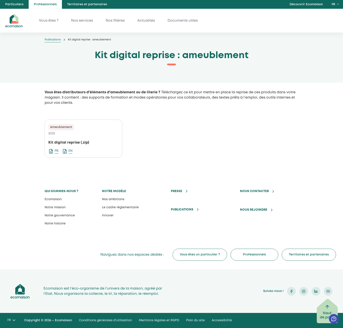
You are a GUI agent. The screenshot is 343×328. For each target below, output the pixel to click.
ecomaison (14, 20)
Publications (53, 39)
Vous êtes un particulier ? (200, 254)
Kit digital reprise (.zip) (68, 142)
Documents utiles (183, 20)
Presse (176, 191)
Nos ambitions (113, 199)
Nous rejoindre (253, 209)
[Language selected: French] (11, 320)
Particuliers (14, 4)
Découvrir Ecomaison (306, 4)
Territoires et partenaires (87, 4)
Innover (108, 215)
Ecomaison (53, 199)
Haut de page (327, 315)
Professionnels (45, 4)
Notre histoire (55, 223)
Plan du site (195, 320)
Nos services (82, 20)
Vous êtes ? (48, 20)
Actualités (146, 20)
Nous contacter (254, 191)
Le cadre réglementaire (120, 207)
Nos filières (115, 20)
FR (333, 4)
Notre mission (55, 207)
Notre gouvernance (60, 215)
